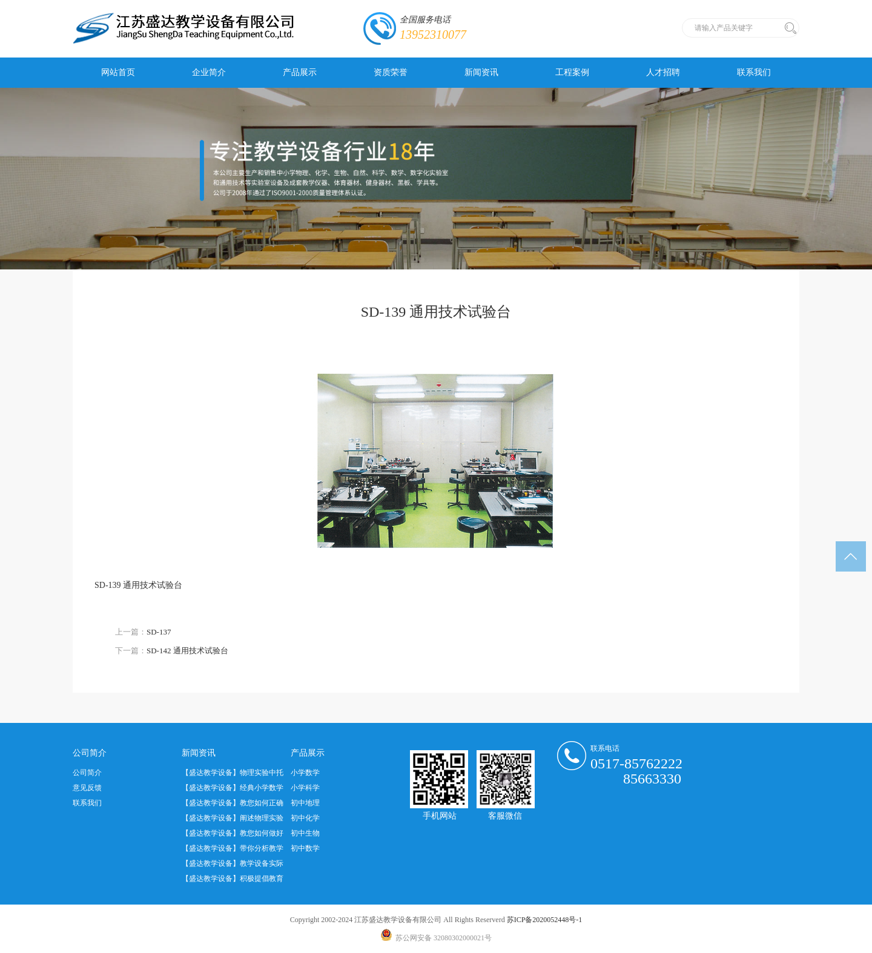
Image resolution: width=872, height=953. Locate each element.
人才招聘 (663, 72)
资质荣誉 (391, 72)
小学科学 (305, 787)
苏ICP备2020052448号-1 (545, 919)
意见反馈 (87, 787)
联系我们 (754, 72)
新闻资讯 (481, 72)
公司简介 (87, 772)
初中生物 (305, 833)
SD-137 (159, 631)
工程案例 (572, 72)
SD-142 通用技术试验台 (187, 650)
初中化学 (305, 818)
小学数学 (305, 772)
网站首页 (118, 72)
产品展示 (300, 72)
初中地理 (305, 803)
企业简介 (209, 72)
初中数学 (305, 848)
